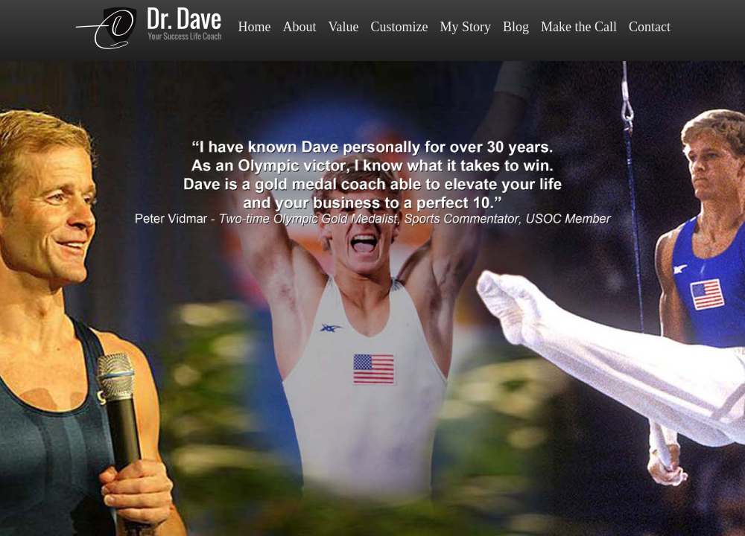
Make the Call (579, 26)
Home (254, 26)
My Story (465, 26)
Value (344, 26)
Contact (649, 26)
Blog (516, 26)
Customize (399, 26)
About (300, 26)
